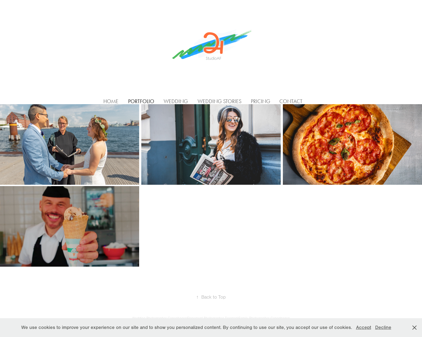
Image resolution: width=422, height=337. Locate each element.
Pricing (260, 101)
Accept (363, 327)
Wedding (176, 101)
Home (110, 101)
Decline (383, 327)
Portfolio (141, 101)
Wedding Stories (219, 101)
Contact (291, 101)
